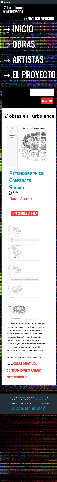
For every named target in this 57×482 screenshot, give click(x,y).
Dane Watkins (21, 198)
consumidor (17, 369)
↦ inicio (18, 28)
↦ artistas (23, 59)
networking (17, 376)
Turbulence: (22, 397)
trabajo (34, 369)
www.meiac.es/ (28, 408)
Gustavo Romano (42, 399)
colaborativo (24, 363)
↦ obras (19, 44)
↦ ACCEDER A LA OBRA (24, 213)
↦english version (39, 18)
